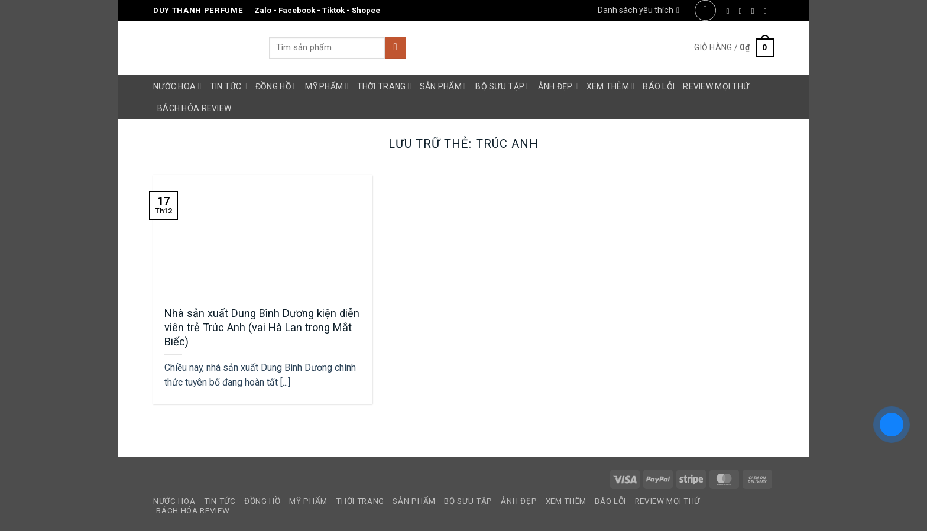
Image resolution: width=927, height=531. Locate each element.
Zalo (262, 10)
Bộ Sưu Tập (502, 86)
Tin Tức (228, 86)
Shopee (366, 10)
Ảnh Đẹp (558, 86)
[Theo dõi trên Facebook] (730, 11)
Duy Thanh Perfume (198, 10)
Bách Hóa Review (194, 108)
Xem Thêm (610, 86)
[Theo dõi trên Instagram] (743, 11)
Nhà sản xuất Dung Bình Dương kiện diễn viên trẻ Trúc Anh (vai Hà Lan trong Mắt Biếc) (261, 327)
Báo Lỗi (659, 86)
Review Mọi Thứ (716, 86)
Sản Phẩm (444, 86)
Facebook (296, 10)
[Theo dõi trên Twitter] (755, 11)
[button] (705, 10)
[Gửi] (395, 48)
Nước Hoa (177, 86)
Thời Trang (384, 86)
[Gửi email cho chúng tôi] (768, 11)
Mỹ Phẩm (326, 86)
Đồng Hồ (276, 86)
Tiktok (333, 10)
